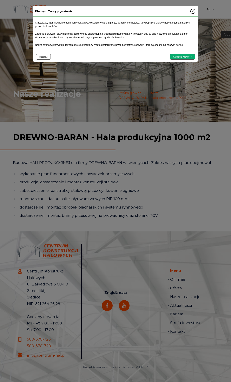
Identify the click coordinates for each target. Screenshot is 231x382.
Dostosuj (43, 57)
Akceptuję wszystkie (182, 57)
